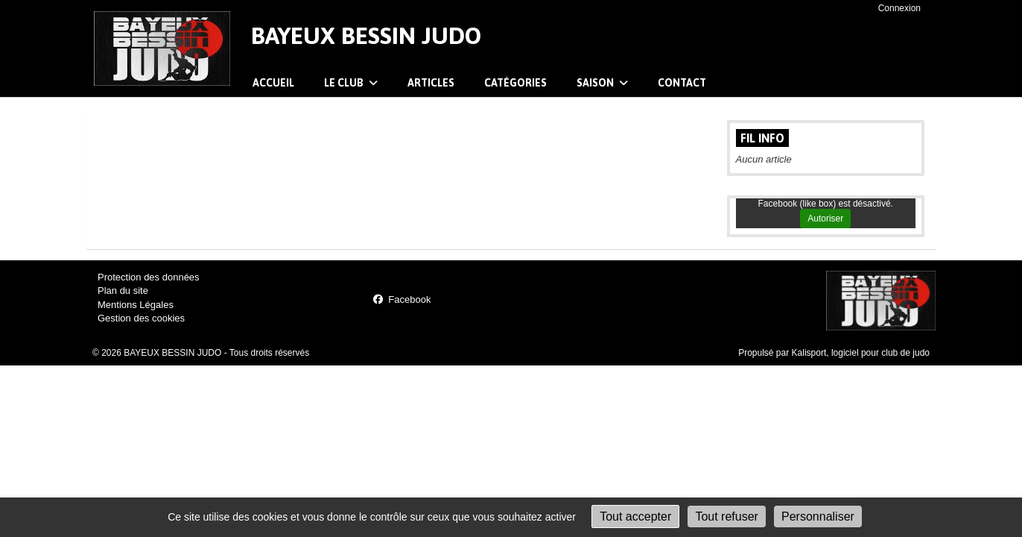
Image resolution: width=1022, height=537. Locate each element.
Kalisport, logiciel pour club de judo (861, 353)
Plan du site (123, 290)
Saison (602, 83)
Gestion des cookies (141, 318)
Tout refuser (726, 516)
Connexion (899, 8)
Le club (351, 83)
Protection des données (149, 277)
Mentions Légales (136, 304)
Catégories (515, 83)
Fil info (762, 138)
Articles (430, 83)
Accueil (273, 83)
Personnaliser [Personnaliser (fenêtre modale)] (817, 516)
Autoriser (825, 218)
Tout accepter (635, 516)
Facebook (402, 299)
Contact (682, 83)
